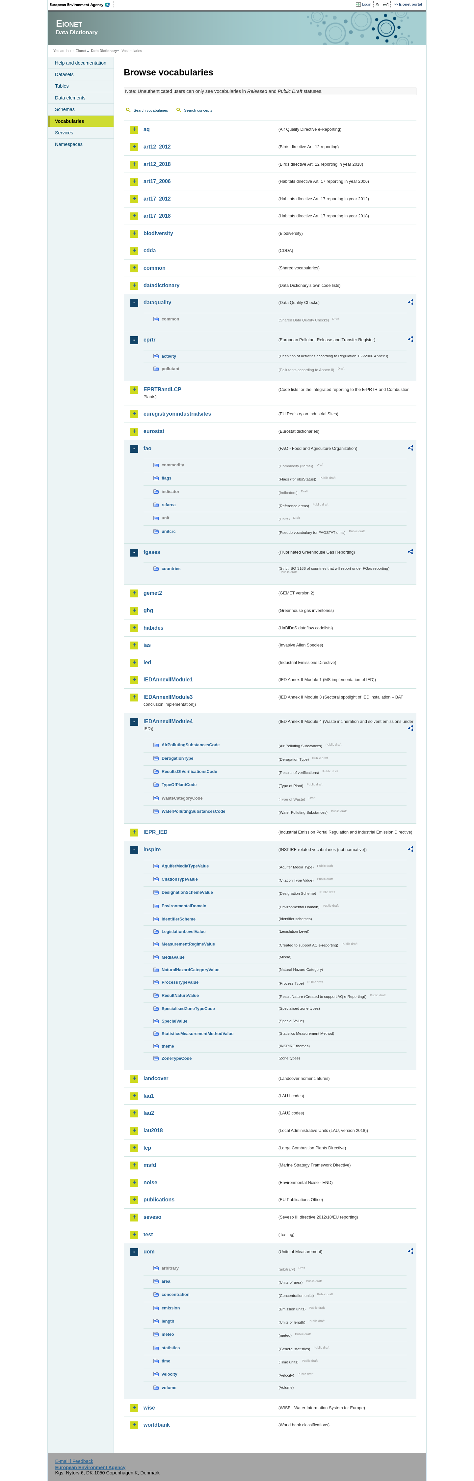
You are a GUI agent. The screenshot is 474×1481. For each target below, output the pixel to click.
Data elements (70, 97)
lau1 (149, 1096)
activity (169, 356)
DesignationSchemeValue (187, 892)
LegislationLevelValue (184, 931)
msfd (150, 1165)
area (166, 1281)
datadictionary (161, 285)
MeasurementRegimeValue (188, 944)
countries (171, 568)
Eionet (80, 51)
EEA (82, 4)
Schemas (65, 109)
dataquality (157, 302)
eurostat (154, 431)
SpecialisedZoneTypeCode (188, 1008)
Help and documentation (80, 63)
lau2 (149, 1113)
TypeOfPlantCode (179, 784)
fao (147, 448)
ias (147, 645)
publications (159, 1199)
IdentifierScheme (179, 919)
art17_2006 (157, 181)
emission (171, 1307)
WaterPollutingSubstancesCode (193, 811)
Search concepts (198, 110)
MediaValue (173, 957)
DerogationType (177, 758)
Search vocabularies (151, 110)
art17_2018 (157, 216)
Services (64, 132)
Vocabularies (69, 121)
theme (168, 1046)
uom (149, 1251)
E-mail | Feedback (74, 1461)
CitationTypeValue (180, 879)
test (148, 1234)
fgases (152, 552)
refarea (169, 504)
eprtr (149, 340)
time (166, 1360)
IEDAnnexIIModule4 (168, 721)
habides (153, 628)
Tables (62, 86)
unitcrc (169, 531)
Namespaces (69, 144)
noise (150, 1182)
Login (366, 4)
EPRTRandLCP (162, 389)
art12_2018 (157, 164)
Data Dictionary (104, 51)
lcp (147, 1148)
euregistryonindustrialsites (177, 414)
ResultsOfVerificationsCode (189, 771)
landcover (156, 1078)
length (168, 1321)
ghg (148, 610)
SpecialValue (174, 1021)
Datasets (64, 74)
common (155, 268)
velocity (169, 1374)
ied (147, 662)
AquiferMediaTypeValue (185, 866)
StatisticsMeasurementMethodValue (197, 1033)
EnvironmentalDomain (184, 905)
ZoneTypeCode (177, 1058)
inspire (152, 849)
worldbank (157, 1425)
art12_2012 (157, 147)
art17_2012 (157, 199)
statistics (171, 1347)
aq (147, 129)
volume (169, 1387)
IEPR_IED (156, 832)
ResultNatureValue (180, 995)
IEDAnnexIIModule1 (168, 679)
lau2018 (153, 1130)
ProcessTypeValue (180, 982)
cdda (150, 250)
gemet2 (153, 593)
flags (166, 478)
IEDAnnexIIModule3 (168, 697)
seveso (152, 1217)
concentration (176, 1294)
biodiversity (158, 233)
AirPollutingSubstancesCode (191, 744)
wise (149, 1408)
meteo (168, 1334)
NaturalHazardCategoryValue (191, 969)
